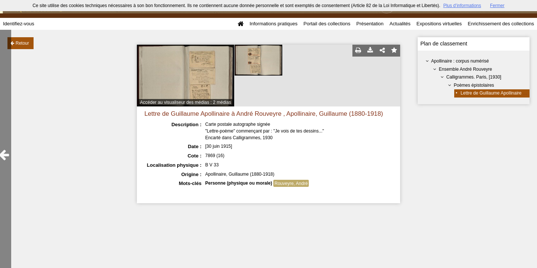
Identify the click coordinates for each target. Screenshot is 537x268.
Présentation (369, 23)
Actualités (399, 23)
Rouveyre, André (291, 183)
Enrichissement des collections (501, 23)
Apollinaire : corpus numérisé (460, 61)
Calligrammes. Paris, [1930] (473, 77)
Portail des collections (327, 23)
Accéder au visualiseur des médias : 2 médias (185, 102)
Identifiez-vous (18, 23)
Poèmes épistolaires (474, 85)
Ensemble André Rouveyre (465, 69)
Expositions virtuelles (439, 23)
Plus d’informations (462, 5)
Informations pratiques (273, 23)
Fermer (497, 5)
